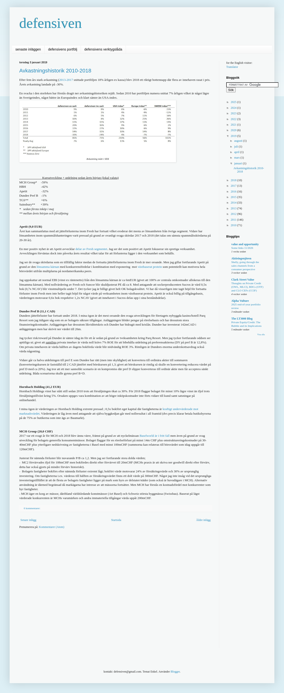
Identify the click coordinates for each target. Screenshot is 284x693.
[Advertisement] (55, 591)
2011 (234, 219)
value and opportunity (245, 244)
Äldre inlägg (203, 520)
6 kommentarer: (32, 508)
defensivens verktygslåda (103, 49)
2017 (234, 185)
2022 (234, 119)
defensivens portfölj (62, 49)
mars (237, 157)
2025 (234, 102)
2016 (234, 191)
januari (238, 163)
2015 (234, 197)
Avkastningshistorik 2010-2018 (55, 71)
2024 (234, 107)
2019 (234, 136)
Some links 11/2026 (242, 247)
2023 (234, 113)
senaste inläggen (28, 49)
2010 (234, 225)
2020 (234, 130)
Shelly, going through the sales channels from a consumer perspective (245, 266)
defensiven (50, 23)
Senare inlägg (28, 520)
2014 (234, 202)
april (237, 152)
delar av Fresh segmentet (91, 249)
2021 (234, 124)
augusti (238, 140)
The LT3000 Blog (241, 318)
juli (236, 146)
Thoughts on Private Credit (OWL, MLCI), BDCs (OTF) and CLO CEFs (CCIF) (247, 287)
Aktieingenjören (241, 258)
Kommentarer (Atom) (51, 527)
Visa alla (261, 334)
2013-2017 (66, 80)
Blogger (175, 671)
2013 (234, 208)
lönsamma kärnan (48, 267)
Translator (232, 67)
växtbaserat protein (150, 267)
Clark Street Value (242, 279)
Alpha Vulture (240, 300)
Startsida (116, 520)
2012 (234, 214)
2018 (234, 180)
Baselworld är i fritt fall (155, 435)
